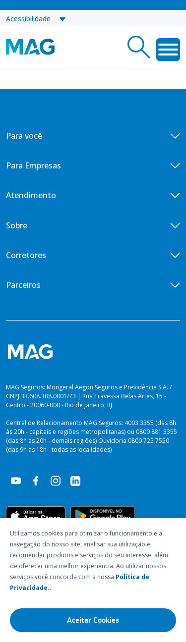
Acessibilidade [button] (36, 18)
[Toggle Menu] (168, 49)
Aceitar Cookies (93, 620)
